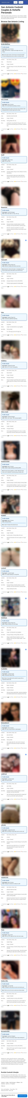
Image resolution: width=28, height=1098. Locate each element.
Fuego (2, 929)
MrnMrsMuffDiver (5, 44)
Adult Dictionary (12, 1082)
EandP (2, 155)
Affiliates (18, 1082)
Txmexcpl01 (4, 259)
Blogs (7, 1082)
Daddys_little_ (4, 981)
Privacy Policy (12, 1089)
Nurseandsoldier (5, 1031)
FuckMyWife (4, 669)
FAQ (21, 1082)
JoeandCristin (4, 877)
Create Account (22, 1095)
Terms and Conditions (5, 1089)
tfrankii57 (3, 515)
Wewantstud (4, 207)
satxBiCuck (4, 774)
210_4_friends (4, 99)
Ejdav (2, 312)
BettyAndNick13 (5, 723)
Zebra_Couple (4, 411)
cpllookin (3, 825)
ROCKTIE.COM (5, 2)
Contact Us (3, 1082)
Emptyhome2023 (5, 461)
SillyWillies (3, 360)
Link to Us (8, 1083)
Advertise (3, 1083)
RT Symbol (12, 1083)
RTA (16, 1089)
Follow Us (3, 1086)
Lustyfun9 (3, 568)
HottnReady (4, 617)
